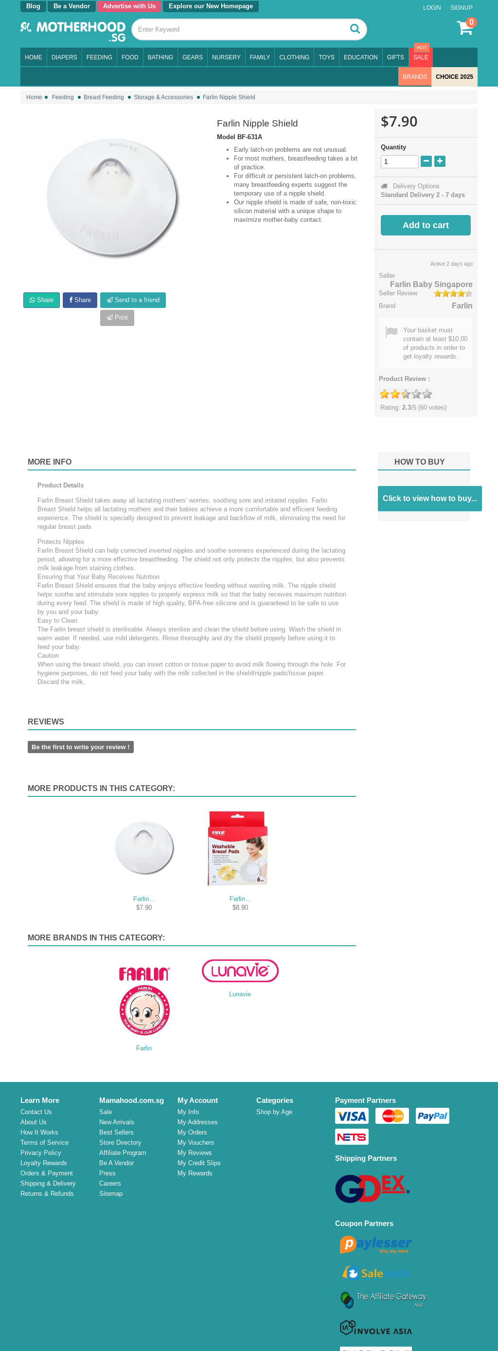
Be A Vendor (116, 1163)
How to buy (419, 462)
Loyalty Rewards (43, 1163)
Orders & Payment (46, 1173)
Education (361, 57)
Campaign (271, 1224)
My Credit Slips (199, 1163)
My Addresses (198, 1122)
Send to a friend (133, 300)
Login (432, 7)
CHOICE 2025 (454, 76)
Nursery (226, 57)
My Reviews (195, 1152)
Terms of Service (44, 1142)
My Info (188, 1112)
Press (107, 1173)
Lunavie (240, 994)
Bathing (160, 57)
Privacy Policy (40, 1152)
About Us (33, 1122)
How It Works (39, 1132)
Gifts (395, 57)
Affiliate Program (122, 1152)
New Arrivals (116, 1122)
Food (130, 57)
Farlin (462, 306)
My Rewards (195, 1173)
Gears (192, 57)
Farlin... (144, 898)
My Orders (192, 1132)
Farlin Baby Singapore (431, 284)
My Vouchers (196, 1142)
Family (260, 57)
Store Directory (120, 1142)
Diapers (64, 57)
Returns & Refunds (47, 1193)
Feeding (99, 57)
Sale (420, 57)
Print (117, 317)
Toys (326, 57)
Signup (461, 7)
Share (41, 300)
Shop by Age (275, 1112)
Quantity (393, 147)
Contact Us (36, 1112)
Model (226, 137)
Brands (415, 76)
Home (33, 57)
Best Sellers (116, 1132)
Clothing (294, 57)
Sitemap (111, 1193)
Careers (110, 1183)
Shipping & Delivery (48, 1183)
